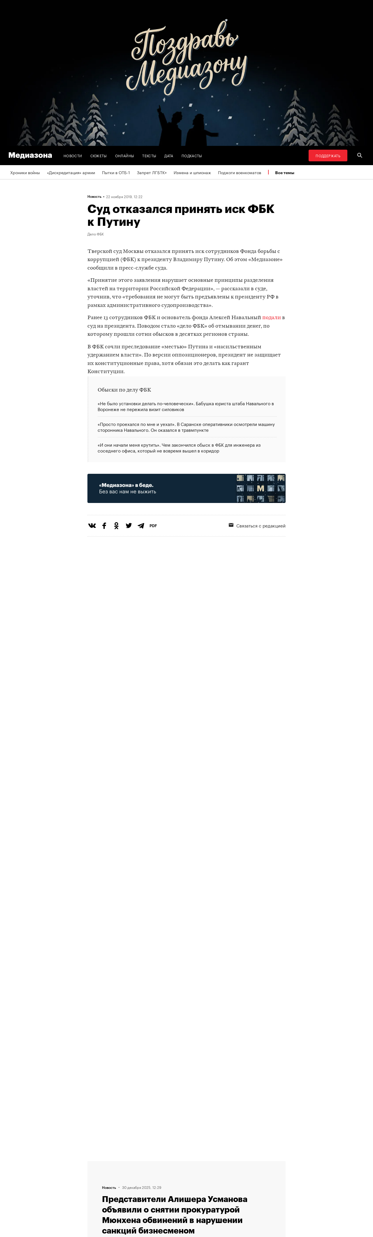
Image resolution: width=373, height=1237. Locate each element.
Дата (168, 155)
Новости (73, 155)
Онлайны (124, 155)
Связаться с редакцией (257, 525)
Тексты (149, 155)
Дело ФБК (95, 233)
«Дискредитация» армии (71, 172)
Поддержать (328, 155)
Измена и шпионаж (192, 172)
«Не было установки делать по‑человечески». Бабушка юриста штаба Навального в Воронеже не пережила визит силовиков (186, 406)
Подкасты (192, 155)
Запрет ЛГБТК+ (152, 172)
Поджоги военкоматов (239, 172)
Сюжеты (98, 155)
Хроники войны (25, 172)
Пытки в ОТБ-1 (116, 172)
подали (271, 317)
